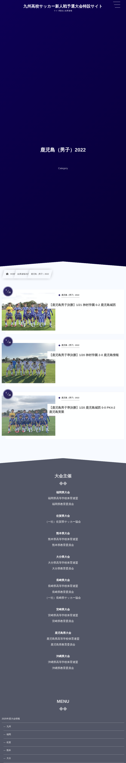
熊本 (9, 750)
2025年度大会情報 (11, 718)
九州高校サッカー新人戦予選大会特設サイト (63, 6)
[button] (116, 5)
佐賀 (9, 742)
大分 (9, 758)
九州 (9, 726)
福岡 (9, 734)
